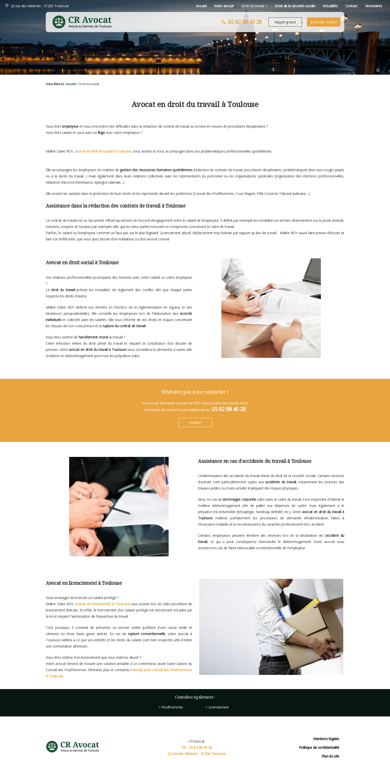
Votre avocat (182, 5)
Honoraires (332, 5)
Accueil (159, 5)
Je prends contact (323, 22)
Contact (310, 5)
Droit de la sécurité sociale (253, 5)
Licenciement (218, 707)
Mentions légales (326, 738)
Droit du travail (211, 5)
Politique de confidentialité (319, 747)
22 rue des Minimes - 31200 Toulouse (80, 5)
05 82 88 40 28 (245, 21)
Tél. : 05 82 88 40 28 (196, 747)
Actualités (288, 5)
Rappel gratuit (285, 22)
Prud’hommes (172, 707)
